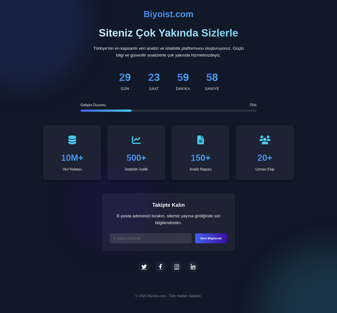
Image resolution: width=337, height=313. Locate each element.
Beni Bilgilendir (211, 238)
